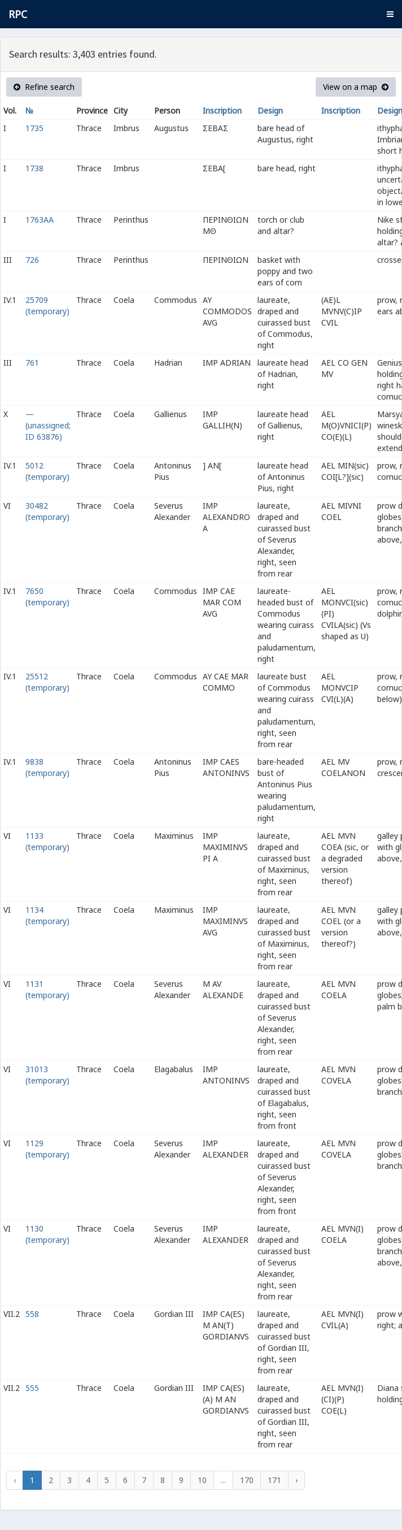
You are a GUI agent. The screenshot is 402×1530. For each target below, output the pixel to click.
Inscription (222, 110)
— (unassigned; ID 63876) (48, 425)
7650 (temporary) (47, 597)
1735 (34, 128)
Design (270, 110)
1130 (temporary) (47, 1234)
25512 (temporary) (47, 682)
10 (202, 1480)
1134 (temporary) (47, 915)
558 (32, 1313)
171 (274, 1480)
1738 (34, 168)
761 (32, 362)
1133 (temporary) (47, 841)
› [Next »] (296, 1480)
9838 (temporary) (47, 767)
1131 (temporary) (47, 989)
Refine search (44, 86)
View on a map (355, 86)
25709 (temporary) (47, 305)
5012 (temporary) (47, 471)
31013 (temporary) (47, 1075)
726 (32, 259)
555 (32, 1387)
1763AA (39, 219)
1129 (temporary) (47, 1149)
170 (247, 1480)
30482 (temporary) (47, 511)
